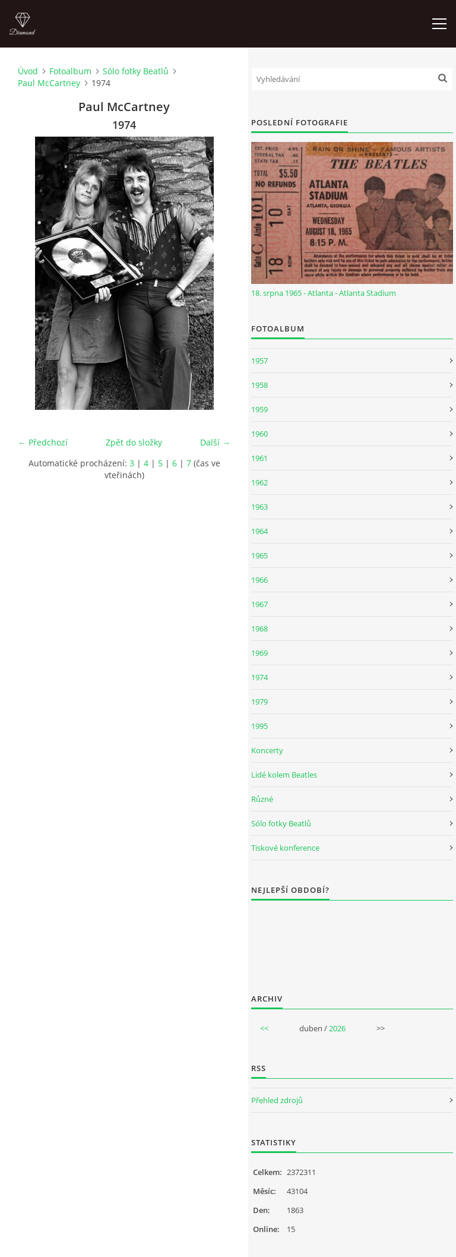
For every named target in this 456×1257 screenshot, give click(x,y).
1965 (259, 555)
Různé (262, 799)
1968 (259, 628)
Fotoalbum (70, 71)
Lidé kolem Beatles (284, 774)
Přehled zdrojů (277, 1100)
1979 (259, 701)
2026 (337, 1028)
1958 (259, 385)
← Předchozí (43, 442)
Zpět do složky (134, 442)
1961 (259, 458)
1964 (259, 531)
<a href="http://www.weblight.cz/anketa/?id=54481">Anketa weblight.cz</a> (352, 939)
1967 (259, 604)
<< (264, 1028)
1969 (259, 653)
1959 (259, 409)
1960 (259, 433)
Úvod (28, 71)
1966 (259, 579)
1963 (259, 506)
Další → (215, 442)
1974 (259, 677)
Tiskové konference (285, 847)
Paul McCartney (49, 83)
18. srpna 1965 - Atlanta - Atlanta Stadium (323, 293)
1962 (259, 482)
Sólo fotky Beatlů (136, 71)
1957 (259, 360)
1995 (259, 726)
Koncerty (267, 750)
